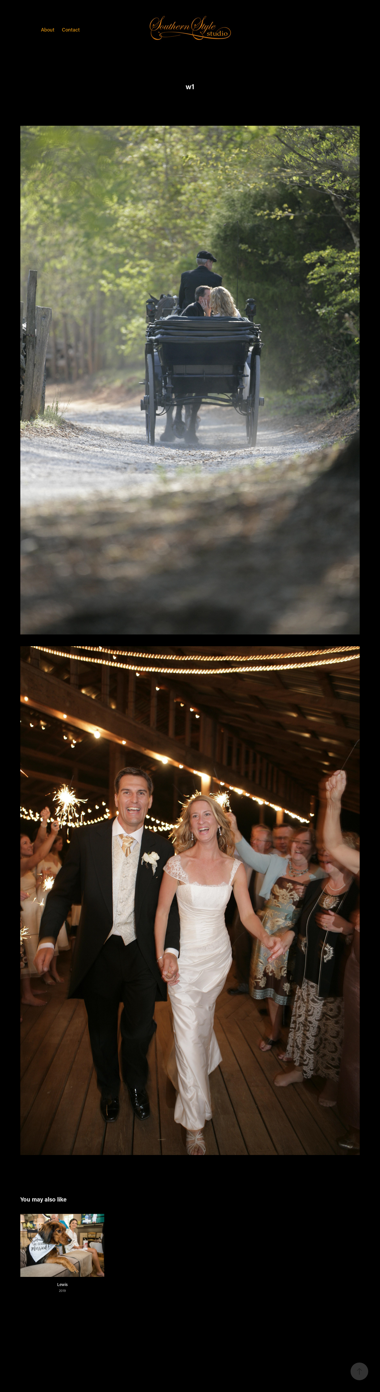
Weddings (22, 29)
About (47, 29)
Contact (71, 29)
